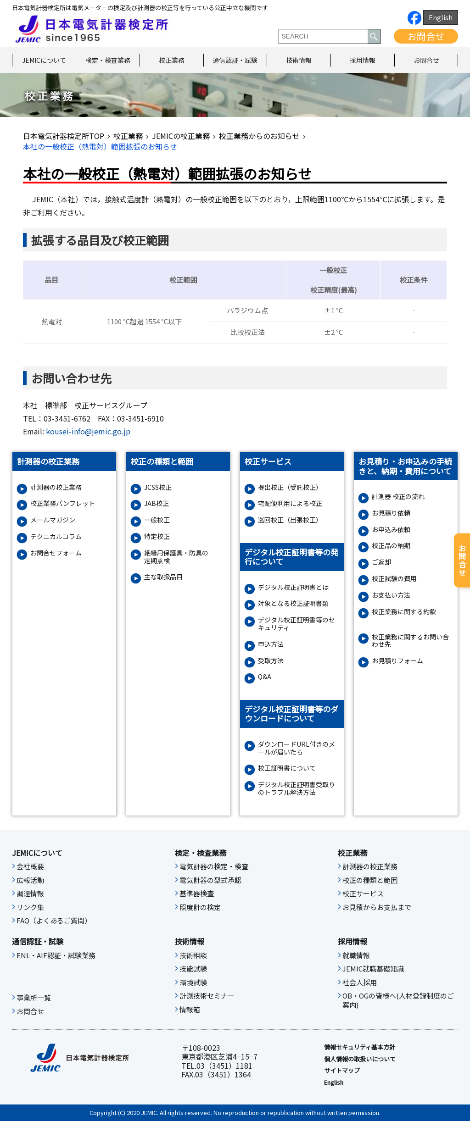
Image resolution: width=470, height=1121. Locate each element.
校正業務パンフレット (62, 503)
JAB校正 (156, 503)
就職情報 (356, 955)
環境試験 (193, 982)
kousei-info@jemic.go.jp (88, 431)
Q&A (264, 677)
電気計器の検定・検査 (213, 866)
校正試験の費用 (394, 579)
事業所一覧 (34, 997)
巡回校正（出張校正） (290, 520)
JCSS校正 (158, 487)
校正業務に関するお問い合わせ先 (410, 641)
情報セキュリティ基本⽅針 (359, 1047)
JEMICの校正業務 (181, 135)
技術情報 (299, 60)
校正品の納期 (391, 545)
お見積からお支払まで (376, 907)
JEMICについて (44, 60)
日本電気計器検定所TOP (63, 135)
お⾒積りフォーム (397, 661)
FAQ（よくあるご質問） (54, 920)
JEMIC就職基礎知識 (373, 968)
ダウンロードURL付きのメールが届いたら (296, 748)
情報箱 (189, 1009)
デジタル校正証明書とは (293, 587)
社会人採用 (359, 982)
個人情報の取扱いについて (360, 1059)
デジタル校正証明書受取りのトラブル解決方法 (296, 788)
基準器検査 (196, 893)
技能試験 (193, 968)
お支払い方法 (391, 595)
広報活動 (30, 880)
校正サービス (363, 893)
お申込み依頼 (391, 529)
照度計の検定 (200, 907)
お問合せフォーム (56, 553)
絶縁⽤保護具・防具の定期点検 (176, 557)
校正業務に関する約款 (404, 612)
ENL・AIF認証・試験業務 (56, 955)
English (441, 17)
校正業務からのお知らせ (259, 135)
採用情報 (362, 60)
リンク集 (30, 907)
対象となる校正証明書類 (293, 603)
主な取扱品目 (163, 577)
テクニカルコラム (56, 536)
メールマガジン (52, 520)
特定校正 (157, 536)
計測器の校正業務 (56, 487)
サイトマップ (342, 1070)
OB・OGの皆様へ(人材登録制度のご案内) (398, 1000)
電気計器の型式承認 (210, 880)
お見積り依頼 (391, 513)
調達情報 (30, 893)
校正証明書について (287, 768)
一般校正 (157, 520)
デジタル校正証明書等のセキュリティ (296, 624)
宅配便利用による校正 (290, 503)
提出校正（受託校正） (290, 487)
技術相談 (193, 955)
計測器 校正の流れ (398, 496)
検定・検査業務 (107, 60)
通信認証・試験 (235, 60)
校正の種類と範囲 (369, 880)
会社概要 (30, 866)
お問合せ (426, 36)
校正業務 (172, 60)
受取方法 (271, 661)
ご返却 (381, 562)
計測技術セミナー (207, 995)
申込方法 (271, 644)
